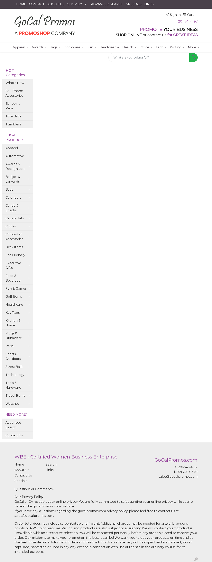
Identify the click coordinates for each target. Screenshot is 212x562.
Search (51, 464)
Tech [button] (159, 47)
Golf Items (13, 296)
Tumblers (13, 124)
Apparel (11, 148)
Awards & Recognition (14, 166)
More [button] (192, 47)
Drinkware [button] (72, 47)
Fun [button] (90, 47)
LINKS (149, 4)
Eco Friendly (15, 255)
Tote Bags (13, 116)
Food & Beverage (13, 278)
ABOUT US (56, 4)
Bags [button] (53, 47)
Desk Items (14, 247)
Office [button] (144, 47)
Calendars (13, 197)
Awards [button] (37, 47)
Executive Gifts (13, 265)
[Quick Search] (148, 57)
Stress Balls (14, 367)
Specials (20, 481)
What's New (14, 83)
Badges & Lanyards (12, 179)
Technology (14, 375)
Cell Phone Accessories (14, 93)
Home (19, 464)
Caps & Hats (14, 218)
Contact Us (14, 435)
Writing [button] (175, 47)
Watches (12, 403)
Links (49, 470)
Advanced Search (13, 425)
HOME (21, 4)
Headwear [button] (108, 47)
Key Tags (12, 312)
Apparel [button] (19, 47)
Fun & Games (15, 288)
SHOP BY (74, 4)
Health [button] (127, 47)
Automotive (14, 156)
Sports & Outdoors (13, 356)
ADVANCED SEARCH (107, 4)
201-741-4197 (188, 21)
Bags (9, 189)
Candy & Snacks (11, 208)
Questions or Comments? (34, 489)
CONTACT (37, 4)
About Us (21, 470)
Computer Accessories (14, 236)
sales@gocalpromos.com (178, 476)
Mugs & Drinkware (13, 335)
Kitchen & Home (13, 323)
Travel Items (15, 395)
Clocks (10, 226)
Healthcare (14, 304)
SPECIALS (134, 4)
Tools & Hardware (13, 385)
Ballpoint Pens (12, 106)
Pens (9, 346)
